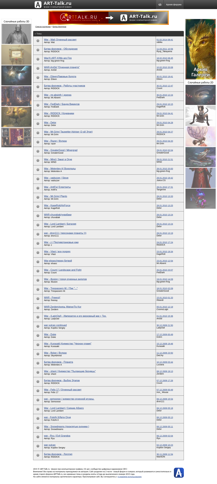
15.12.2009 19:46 (165, 343)
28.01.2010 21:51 (165, 159)
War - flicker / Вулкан (55, 353)
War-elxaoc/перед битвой (58, 260)
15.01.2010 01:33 (165, 297)
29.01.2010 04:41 (165, 113)
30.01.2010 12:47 (165, 86)
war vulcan (49, 445)
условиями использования (130, 476)
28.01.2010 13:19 (165, 233)
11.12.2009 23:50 (165, 353)
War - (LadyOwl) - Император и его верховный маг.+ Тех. (75, 316)
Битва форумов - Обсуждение (61, 49)
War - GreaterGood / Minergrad (60, 150)
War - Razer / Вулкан (55, 141)
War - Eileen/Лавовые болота (60, 76)
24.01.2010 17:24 (165, 242)
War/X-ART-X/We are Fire (58, 58)
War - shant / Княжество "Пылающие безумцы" (70, 371)
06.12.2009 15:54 (165, 399)
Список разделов (43, 26)
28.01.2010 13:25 (165, 205)
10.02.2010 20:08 (165, 67)
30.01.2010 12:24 (165, 95)
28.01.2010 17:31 (165, 187)
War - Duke (50, 334)
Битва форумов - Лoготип (58, 454)
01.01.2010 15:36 (165, 316)
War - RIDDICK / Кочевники (59, 113)
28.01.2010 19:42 (165, 178)
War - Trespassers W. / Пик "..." (61, 288)
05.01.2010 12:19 (165, 307)
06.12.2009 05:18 (165, 408)
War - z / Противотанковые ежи (61, 242)
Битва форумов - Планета (58, 362)
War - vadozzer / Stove (56, 178)
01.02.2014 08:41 (165, 40)
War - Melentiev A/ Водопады (60, 168)
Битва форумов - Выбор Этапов (62, 380)
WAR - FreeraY (52, 297)
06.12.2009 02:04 (165, 436)
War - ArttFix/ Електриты (57, 187)
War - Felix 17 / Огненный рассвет (63, 389)
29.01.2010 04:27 (165, 132)
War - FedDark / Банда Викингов (62, 104)
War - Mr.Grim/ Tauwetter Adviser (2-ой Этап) (68, 131)
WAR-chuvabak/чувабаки (57, 214)
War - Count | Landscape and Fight (62, 270)
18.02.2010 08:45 (165, 58)
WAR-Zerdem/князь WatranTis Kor (62, 307)
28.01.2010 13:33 (165, 196)
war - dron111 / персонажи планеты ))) (65, 233)
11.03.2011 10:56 (165, 49)
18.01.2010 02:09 (165, 288)
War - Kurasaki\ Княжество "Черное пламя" (67, 343)
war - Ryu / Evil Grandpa (57, 435)
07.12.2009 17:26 (165, 380)
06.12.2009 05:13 (165, 417)
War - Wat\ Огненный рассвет (60, 39)
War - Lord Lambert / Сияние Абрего (64, 408)
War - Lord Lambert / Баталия (60, 224)
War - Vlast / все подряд (57, 251)
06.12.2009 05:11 (165, 426)
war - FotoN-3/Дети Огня (57, 417)
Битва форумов (59, 26)
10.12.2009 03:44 (165, 362)
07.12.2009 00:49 (165, 390)
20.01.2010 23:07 (165, 270)
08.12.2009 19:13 (165, 371)
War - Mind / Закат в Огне (58, 159)
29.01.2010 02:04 (165, 150)
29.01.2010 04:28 (165, 122)
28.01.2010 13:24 (165, 215)
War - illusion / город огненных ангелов (65, 279)
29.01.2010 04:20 (165, 141)
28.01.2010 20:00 (165, 168)
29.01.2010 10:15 (165, 104)
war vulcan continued (55, 325)
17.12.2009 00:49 (165, 334)
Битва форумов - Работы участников (64, 85)
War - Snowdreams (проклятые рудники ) (66, 426)
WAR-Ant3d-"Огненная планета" (62, 67)
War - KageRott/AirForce (57, 205)
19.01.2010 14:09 (165, 279)
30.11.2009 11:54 (165, 454)
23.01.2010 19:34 (165, 251)
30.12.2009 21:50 (165, 325)
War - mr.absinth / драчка (57, 95)
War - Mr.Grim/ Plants (55, 196)
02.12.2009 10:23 (165, 445)
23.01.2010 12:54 (165, 261)
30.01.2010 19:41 (165, 76)
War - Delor (50, 122)
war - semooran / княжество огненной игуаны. (69, 399)
